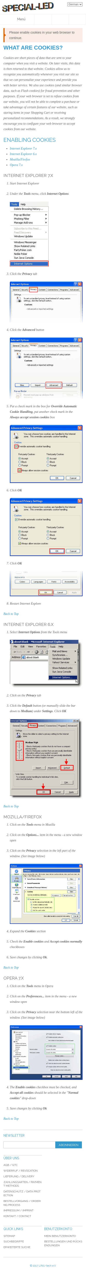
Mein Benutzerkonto (60, 1236)
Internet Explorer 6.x (23, 154)
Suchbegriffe (13, 1241)
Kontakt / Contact (17, 1216)
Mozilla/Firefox (20, 159)
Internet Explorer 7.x (23, 148)
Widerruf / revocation (20, 1170)
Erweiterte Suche (16, 1247)
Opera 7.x (16, 165)
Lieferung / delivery (18, 1176)
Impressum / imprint (18, 1210)
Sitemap (9, 1236)
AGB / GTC (10, 1165)
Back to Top (11, 614)
